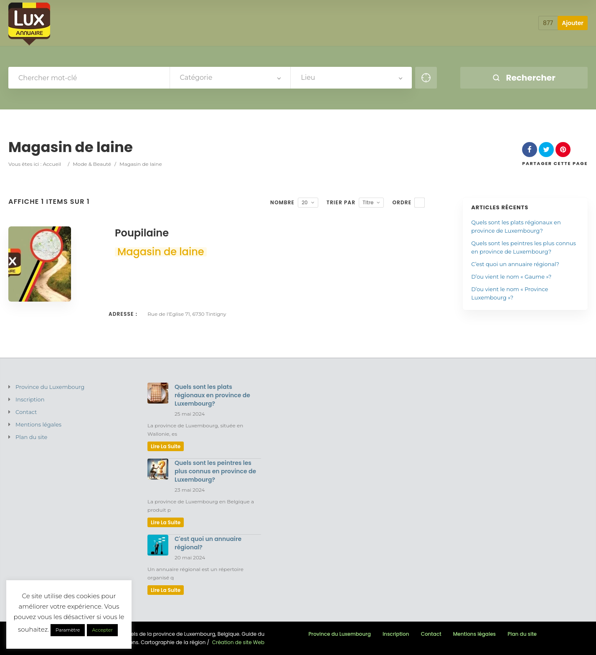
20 (305, 202)
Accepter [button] (102, 630)
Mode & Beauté (92, 164)
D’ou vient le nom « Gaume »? (511, 276)
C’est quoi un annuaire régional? (515, 264)
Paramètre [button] (68, 630)
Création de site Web (238, 642)
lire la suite (165, 446)
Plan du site (31, 437)
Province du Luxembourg (49, 386)
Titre (368, 202)
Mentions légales (38, 424)
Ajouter (572, 23)
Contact (26, 412)
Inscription (30, 399)
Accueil (52, 164)
